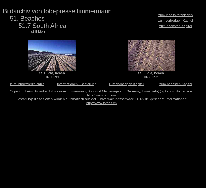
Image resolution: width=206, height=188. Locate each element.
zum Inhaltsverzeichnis (175, 15)
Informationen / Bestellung (76, 84)
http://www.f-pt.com (101, 95)
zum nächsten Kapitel (175, 26)
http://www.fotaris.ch (101, 103)
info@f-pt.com (163, 91)
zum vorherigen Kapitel (175, 20)
